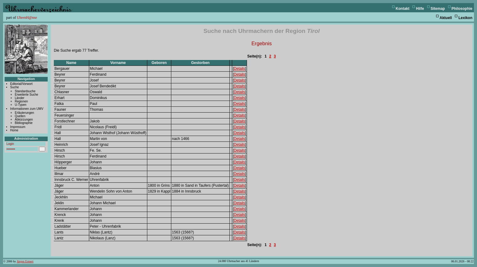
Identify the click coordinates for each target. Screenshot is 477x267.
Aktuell (445, 18)
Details (239, 68)
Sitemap (438, 8)
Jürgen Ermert (25, 261)
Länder (19, 98)
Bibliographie (24, 123)
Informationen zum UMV (26, 108)
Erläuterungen (24, 112)
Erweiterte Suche (26, 94)
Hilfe (420, 8)
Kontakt (403, 8)
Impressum (17, 127)
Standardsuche (25, 91)
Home (14, 130)
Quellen (20, 116)
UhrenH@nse (27, 17)
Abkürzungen (24, 119)
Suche (14, 87)
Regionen (21, 101)
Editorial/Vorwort (21, 84)
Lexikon (465, 18)
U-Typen (20, 104)
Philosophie (461, 8)
